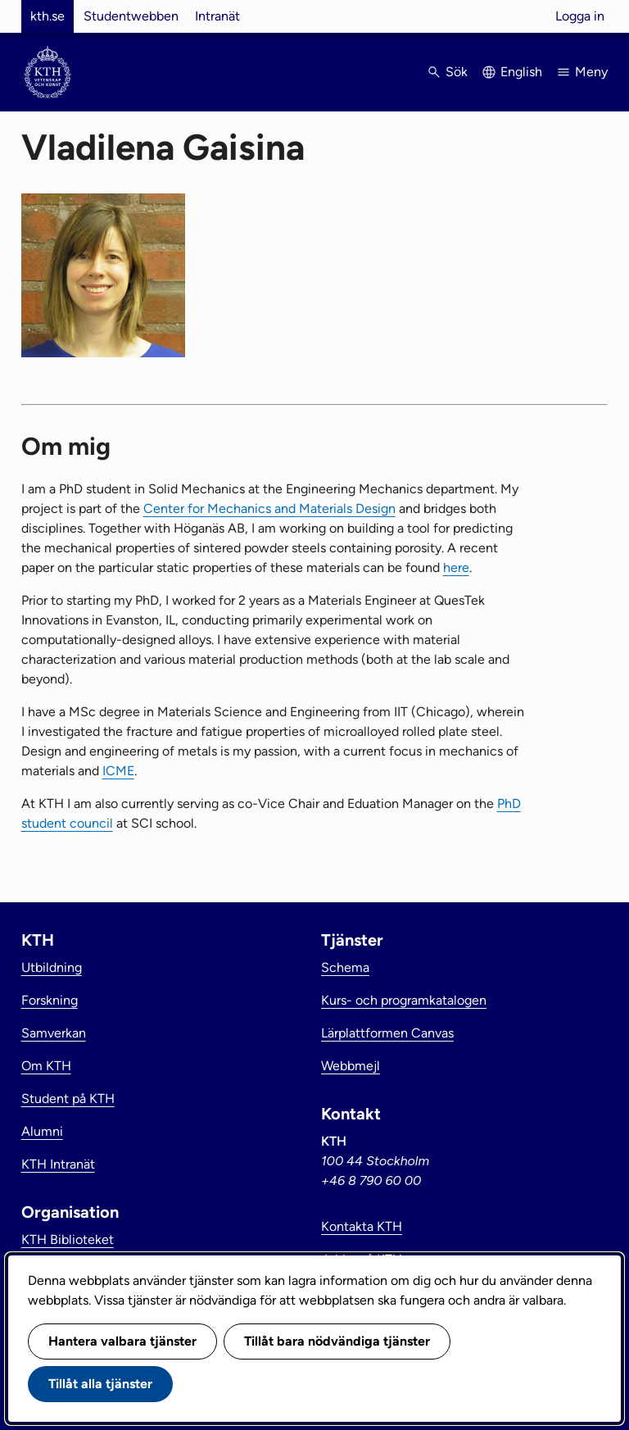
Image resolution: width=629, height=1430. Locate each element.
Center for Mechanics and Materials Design (269, 508)
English (521, 71)
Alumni (42, 1131)
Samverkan (53, 1033)
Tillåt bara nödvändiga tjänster (337, 1341)
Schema (345, 967)
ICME (118, 771)
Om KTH (46, 1066)
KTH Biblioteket (67, 1239)
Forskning (49, 1000)
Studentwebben (131, 16)
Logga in (579, 16)
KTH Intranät (58, 1164)
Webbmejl (350, 1066)
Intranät (217, 16)
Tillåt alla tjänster (100, 1383)
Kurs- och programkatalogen (403, 1000)
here (456, 567)
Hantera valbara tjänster (122, 1341)
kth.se (47, 16)
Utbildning (51, 967)
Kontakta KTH (361, 1226)
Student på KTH (68, 1098)
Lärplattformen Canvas (387, 1033)
